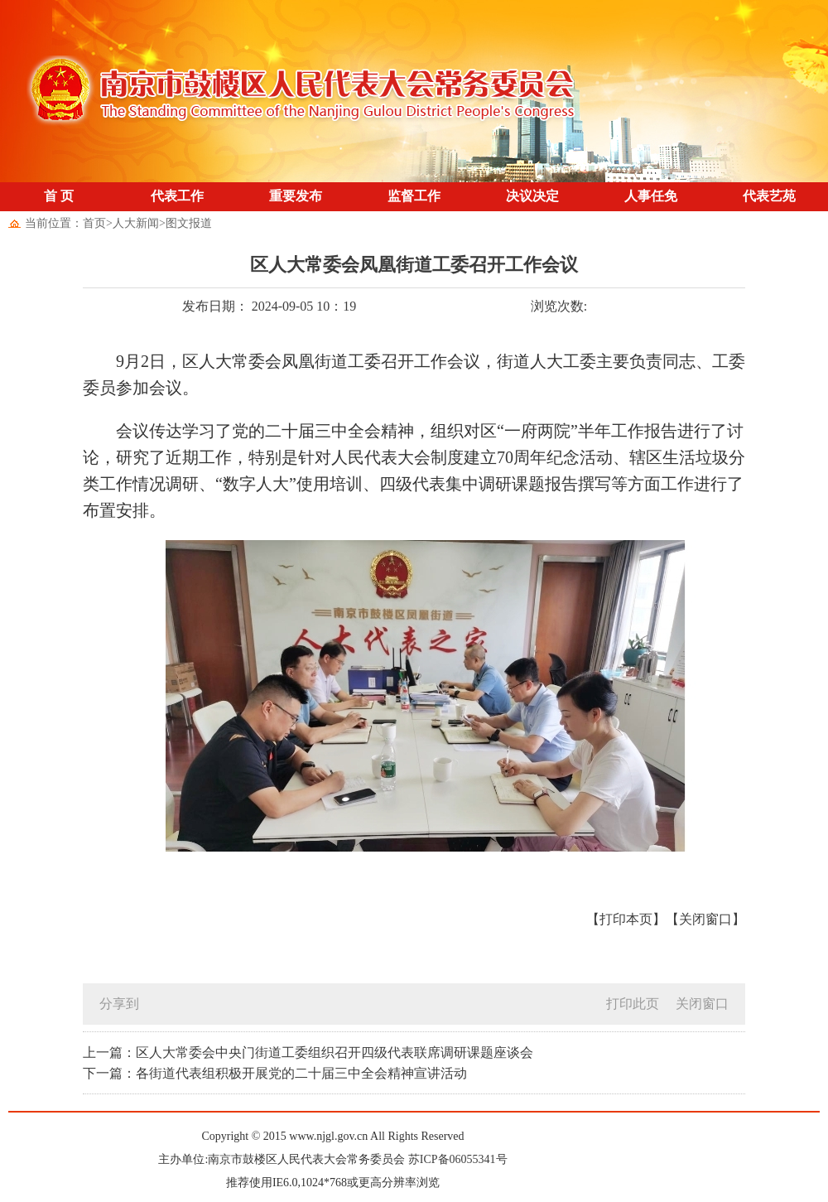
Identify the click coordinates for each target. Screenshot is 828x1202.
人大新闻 (136, 223)
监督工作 (414, 196)
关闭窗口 (702, 1004)
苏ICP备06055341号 (458, 1159)
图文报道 (189, 223)
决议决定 (532, 196)
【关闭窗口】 (705, 919)
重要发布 (295, 196)
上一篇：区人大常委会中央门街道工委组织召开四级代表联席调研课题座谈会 (308, 1052)
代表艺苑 (769, 196)
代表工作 (177, 196)
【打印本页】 (626, 919)
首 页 (59, 196)
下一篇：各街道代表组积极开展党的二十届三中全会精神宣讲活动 (275, 1073)
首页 (94, 223)
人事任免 (650, 196)
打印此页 (632, 1004)
